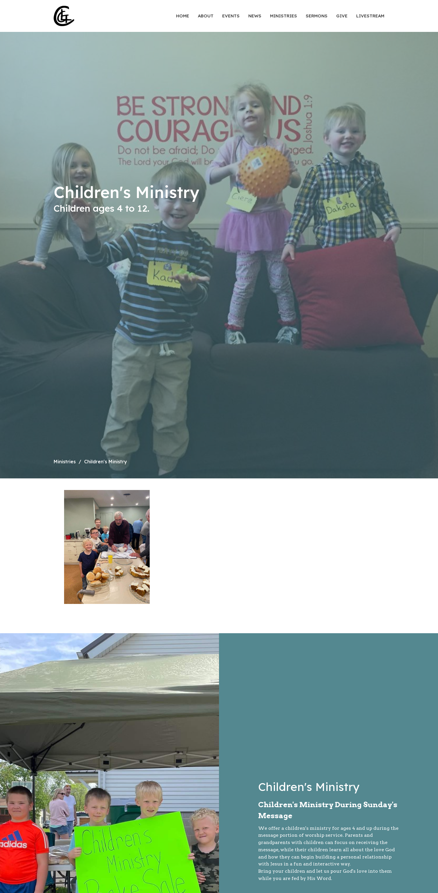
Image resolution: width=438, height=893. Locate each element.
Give (341, 16)
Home (182, 16)
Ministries (283, 16)
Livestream (370, 16)
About (205, 16)
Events (231, 16)
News (254, 16)
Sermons (316, 16)
